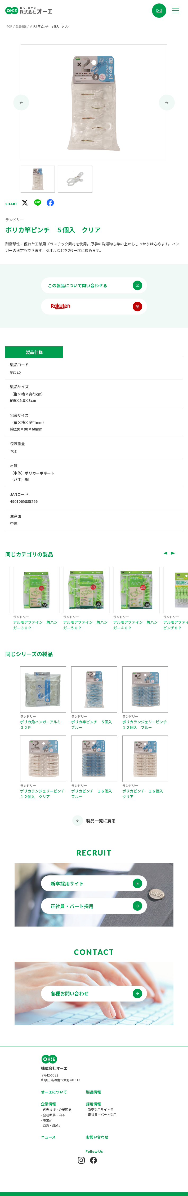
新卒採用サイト (67, 883)
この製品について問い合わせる (77, 285)
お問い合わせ (97, 1121)
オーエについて (54, 1076)
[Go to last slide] (21, 102)
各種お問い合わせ (70, 993)
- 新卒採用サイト (98, 1094)
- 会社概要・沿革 (53, 1099)
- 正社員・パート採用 (101, 1099)
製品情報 (93, 1076)
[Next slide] (167, 102)
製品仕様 (34, 352)
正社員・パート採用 (72, 905)
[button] (38, 179)
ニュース (48, 1121)
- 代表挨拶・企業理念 (56, 1094)
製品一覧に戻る (101, 820)
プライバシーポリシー (94, 1178)
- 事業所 (46, 1105)
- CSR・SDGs (50, 1110)
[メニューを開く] (175, 10)
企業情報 (48, 1088)
